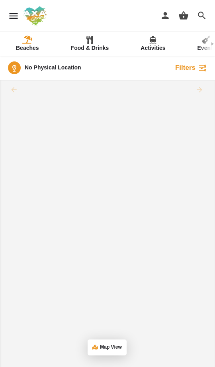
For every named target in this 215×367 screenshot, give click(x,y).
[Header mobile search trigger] (202, 15)
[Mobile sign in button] (165, 15)
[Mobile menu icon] (13, 16)
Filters (191, 67)
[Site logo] (36, 16)
